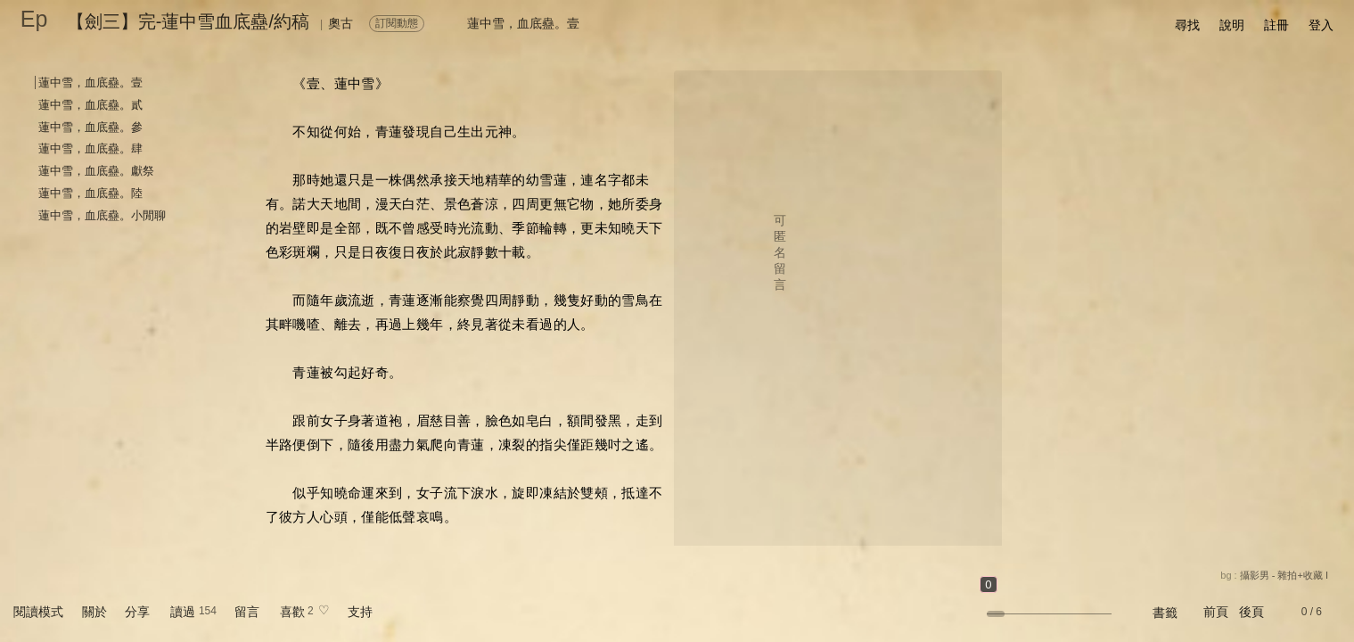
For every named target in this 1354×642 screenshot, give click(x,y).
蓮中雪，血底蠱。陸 (90, 193)
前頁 (1215, 612)
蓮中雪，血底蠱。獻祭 (96, 170)
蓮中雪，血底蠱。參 (90, 127)
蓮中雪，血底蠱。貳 (90, 104)
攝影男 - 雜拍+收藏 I (1284, 575)
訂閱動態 (396, 23)
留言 (246, 612)
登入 (1321, 25)
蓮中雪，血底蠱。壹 (90, 82)
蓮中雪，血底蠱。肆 (90, 148)
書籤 (1165, 612)
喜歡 (292, 612)
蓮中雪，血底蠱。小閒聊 (102, 215)
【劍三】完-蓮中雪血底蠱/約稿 (188, 21)
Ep (34, 18)
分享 (137, 612)
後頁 (1251, 612)
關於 (94, 612)
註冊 (1276, 25)
